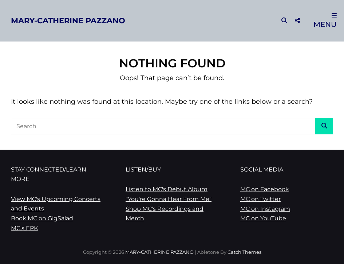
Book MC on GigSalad (42, 218)
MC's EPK (24, 228)
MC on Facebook (264, 189)
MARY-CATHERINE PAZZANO (68, 20)
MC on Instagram (265, 208)
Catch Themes (244, 252)
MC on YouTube (263, 218)
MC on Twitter (260, 199)
